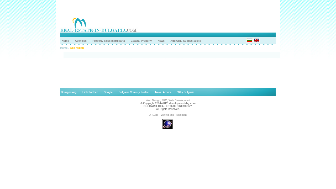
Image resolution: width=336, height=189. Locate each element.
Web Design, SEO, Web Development (168, 100)
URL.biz (153, 114)
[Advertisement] (168, 73)
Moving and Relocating (173, 114)
